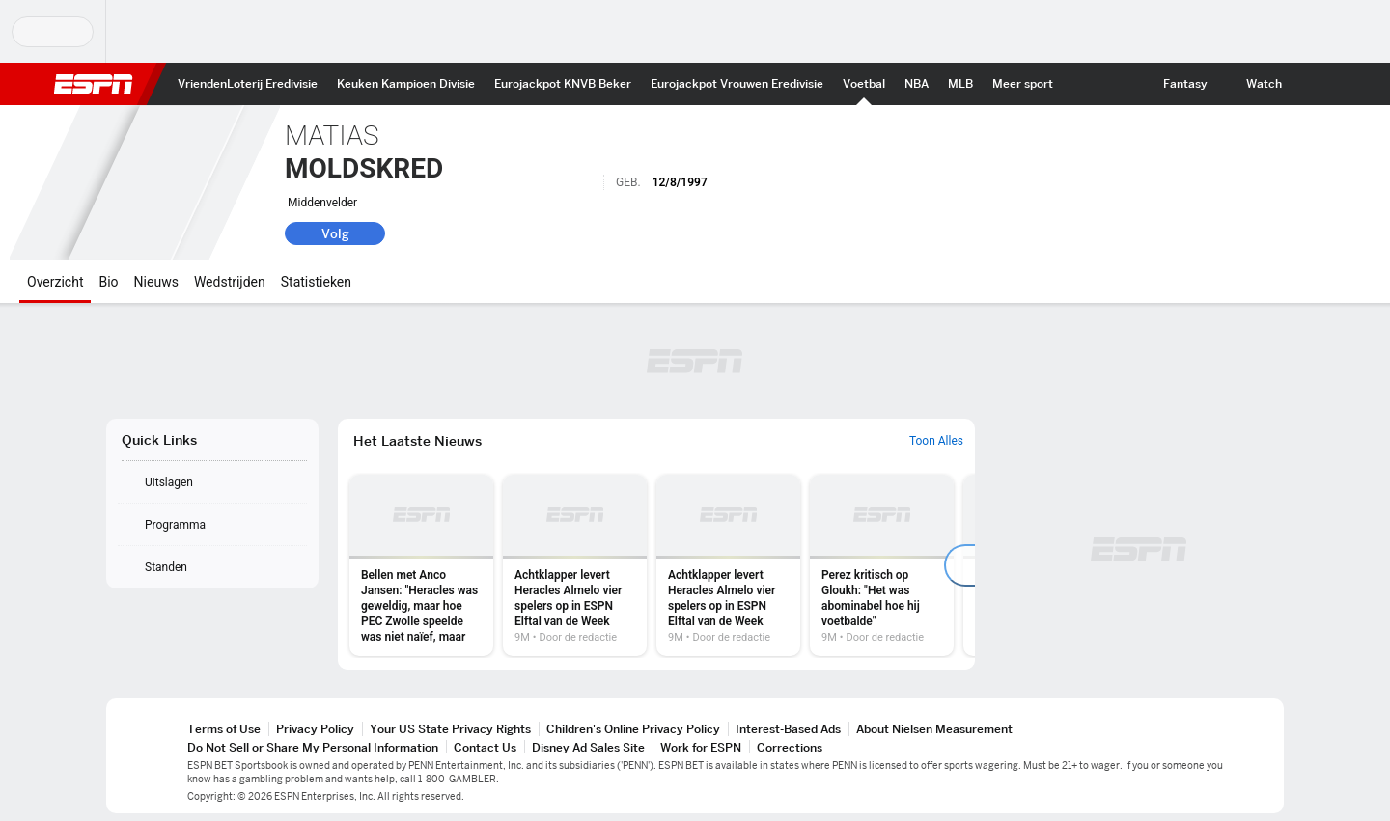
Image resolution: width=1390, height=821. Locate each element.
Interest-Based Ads (788, 729)
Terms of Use (224, 729)
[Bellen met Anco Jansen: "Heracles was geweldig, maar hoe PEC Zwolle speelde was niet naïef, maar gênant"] (421, 565)
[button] (1309, 84)
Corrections (789, 747)
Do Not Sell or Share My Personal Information (312, 747)
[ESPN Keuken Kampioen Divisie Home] (406, 84)
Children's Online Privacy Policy (633, 729)
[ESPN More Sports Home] (1022, 84)
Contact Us (485, 747)
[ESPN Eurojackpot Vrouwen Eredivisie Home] (737, 84)
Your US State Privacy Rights (450, 729)
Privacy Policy (315, 729)
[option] (421, 565)
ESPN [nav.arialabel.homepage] (93, 84)
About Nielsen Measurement (934, 729)
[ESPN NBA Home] (916, 84)
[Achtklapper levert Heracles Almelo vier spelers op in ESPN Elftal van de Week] (575, 565)
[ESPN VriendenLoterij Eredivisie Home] (248, 84)
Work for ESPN (700, 747)
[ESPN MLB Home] (960, 84)
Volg (335, 233)
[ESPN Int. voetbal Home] (864, 84)
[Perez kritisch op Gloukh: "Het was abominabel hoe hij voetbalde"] (882, 565)
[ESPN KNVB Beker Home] (562, 84)
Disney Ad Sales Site (588, 747)
